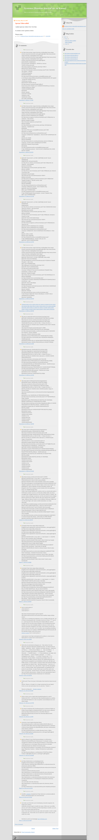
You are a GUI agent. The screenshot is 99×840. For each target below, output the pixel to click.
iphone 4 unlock (25, 633)
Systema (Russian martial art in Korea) (45, 8)
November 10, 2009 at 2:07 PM (26, 196)
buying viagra (52, 304)
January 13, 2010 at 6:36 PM (26, 519)
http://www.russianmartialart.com (72, 53)
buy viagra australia (50, 306)
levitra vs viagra (33, 307)
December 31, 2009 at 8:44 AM (26, 471)
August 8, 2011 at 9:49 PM (25, 675)
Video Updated (68, 42)
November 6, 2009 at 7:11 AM (26, 100)
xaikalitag (28, 794)
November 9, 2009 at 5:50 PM (26, 152)
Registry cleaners (37, 689)
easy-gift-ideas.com (42, 819)
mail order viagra (26, 307)
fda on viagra (36, 306)
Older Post (55, 828)
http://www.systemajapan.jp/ (71, 57)
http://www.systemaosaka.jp (71, 58)
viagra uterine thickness (48, 309)
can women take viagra (27, 306)
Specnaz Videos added (70, 40)
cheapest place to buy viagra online (30, 304)
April (66, 44)
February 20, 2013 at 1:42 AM (26, 733)
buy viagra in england (44, 304)
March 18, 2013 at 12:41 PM (26, 788)
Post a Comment (19, 824)
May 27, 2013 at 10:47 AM (25, 820)
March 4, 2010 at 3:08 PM (25, 601)
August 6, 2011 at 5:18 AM (25, 639)
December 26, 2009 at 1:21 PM (26, 375)
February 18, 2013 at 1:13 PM (26, 716)
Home (33, 828)
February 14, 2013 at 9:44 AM (26, 690)
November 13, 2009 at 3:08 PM (26, 310)
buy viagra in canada (42, 307)
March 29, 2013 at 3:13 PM (25, 797)
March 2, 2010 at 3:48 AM (25, 562)
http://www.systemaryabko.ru (71, 55)
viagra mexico (42, 306)
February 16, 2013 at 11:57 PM (26, 702)
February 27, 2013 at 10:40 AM (26, 755)
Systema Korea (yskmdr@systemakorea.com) (75, 26)
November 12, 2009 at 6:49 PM (26, 298)
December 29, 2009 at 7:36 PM (26, 423)
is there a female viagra (30, 309)
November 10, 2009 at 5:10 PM (26, 241)
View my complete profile (68, 28)
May (66, 38)
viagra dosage (39, 309)
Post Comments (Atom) (28, 832)
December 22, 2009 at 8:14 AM (26, 343)
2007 (65, 37)
